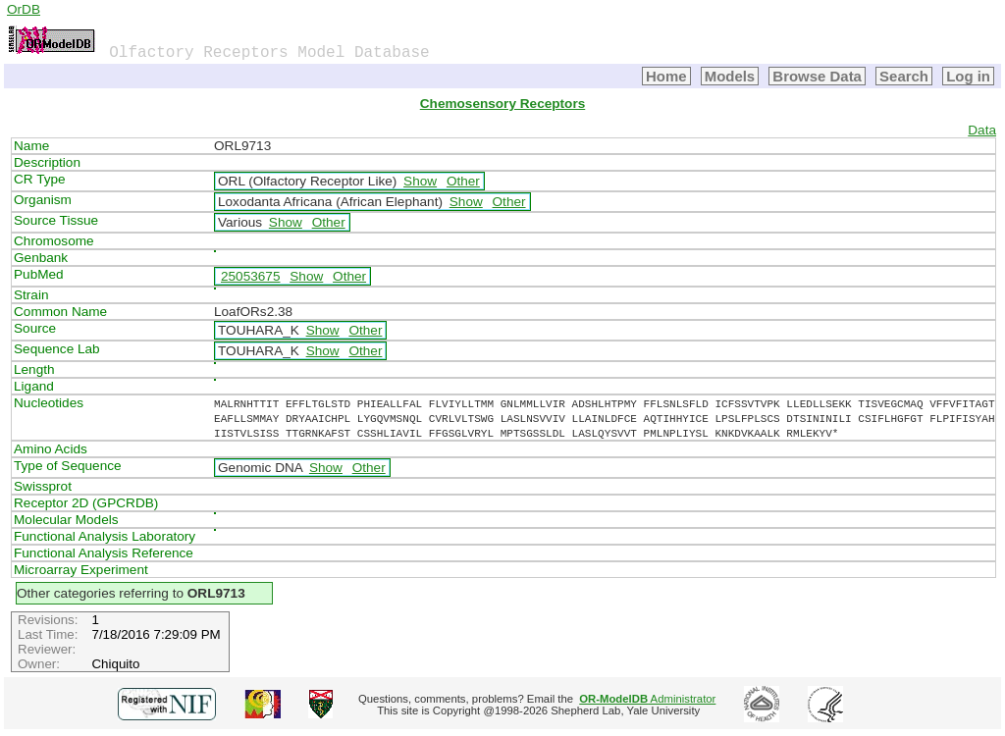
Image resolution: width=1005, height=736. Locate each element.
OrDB (23, 9)
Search (903, 76)
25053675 (250, 276)
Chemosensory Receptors (502, 103)
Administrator (647, 699)
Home (666, 76)
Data (982, 130)
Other (463, 181)
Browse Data (817, 76)
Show (420, 181)
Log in (968, 76)
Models (730, 76)
